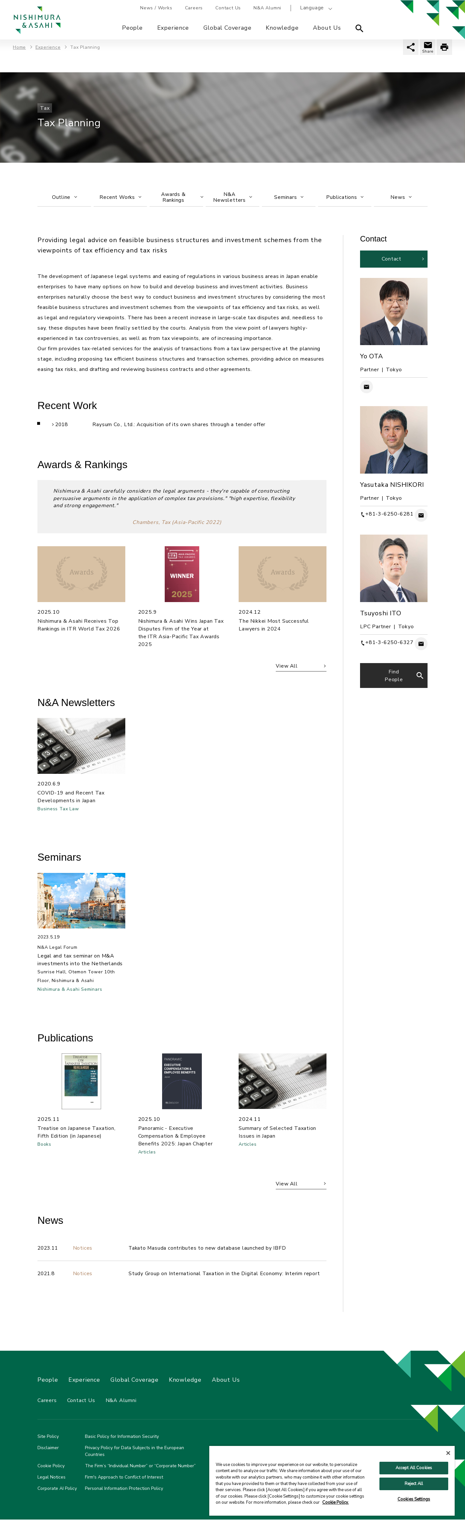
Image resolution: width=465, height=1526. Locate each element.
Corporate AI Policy (57, 1495)
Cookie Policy (51, 1472)
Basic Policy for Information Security (122, 1443)
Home (19, 47)
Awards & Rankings (182, 198)
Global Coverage (227, 28)
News (401, 197)
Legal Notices (51, 1483)
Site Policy (48, 1443)
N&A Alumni (268, 8)
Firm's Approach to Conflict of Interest (124, 1483)
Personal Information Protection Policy (124, 1495)
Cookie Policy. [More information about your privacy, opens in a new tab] (335, 1502)
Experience (173, 28)
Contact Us (229, 8)
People (132, 28)
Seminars (289, 197)
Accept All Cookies (414, 1468)
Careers (194, 8)
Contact (391, 260)
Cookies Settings (414, 1499)
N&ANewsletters (232, 198)
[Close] (448, 1453)
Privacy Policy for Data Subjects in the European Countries (134, 1457)
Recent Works (120, 197)
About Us (327, 28)
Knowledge (282, 28)
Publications (345, 197)
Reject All (414, 1484)
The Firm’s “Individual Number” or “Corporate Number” (140, 1472)
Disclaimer (48, 1454)
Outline (64, 197)
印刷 (444, 47)
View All (286, 668)
